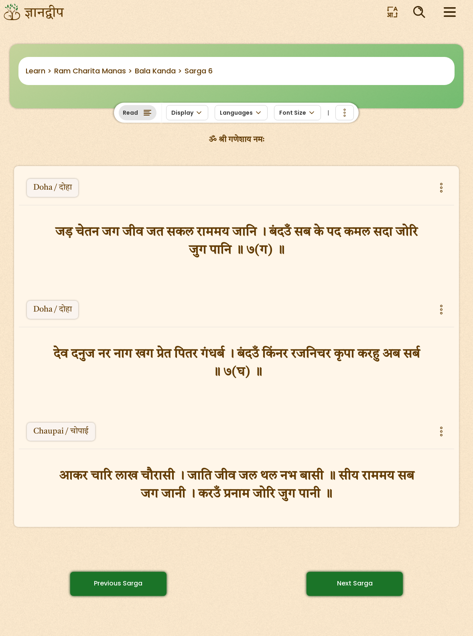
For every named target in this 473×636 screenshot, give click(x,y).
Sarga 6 (199, 71)
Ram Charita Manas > (93, 71)
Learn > (39, 71)
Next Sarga (355, 583)
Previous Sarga (118, 583)
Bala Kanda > (158, 71)
